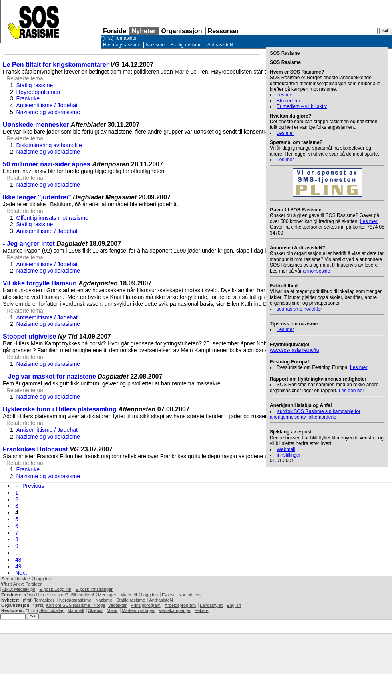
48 (18, 559)
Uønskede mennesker (36, 124)
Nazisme (155, 45)
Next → (24, 573)
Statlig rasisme (186, 45)
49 (18, 566)
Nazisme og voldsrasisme (48, 112)
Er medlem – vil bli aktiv (302, 106)
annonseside (316, 271)
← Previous (29, 486)
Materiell (128, 594)
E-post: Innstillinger (94, 589)
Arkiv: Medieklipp (18, 589)
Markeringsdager (138, 610)
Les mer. (369, 221)
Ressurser (223, 31)
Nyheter (144, 31)
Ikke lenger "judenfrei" (37, 197)
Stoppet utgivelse (29, 336)
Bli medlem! (82, 594)
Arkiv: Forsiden (27, 584)
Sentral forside (16, 578)
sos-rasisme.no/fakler (299, 309)
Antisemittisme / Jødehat (47, 105)
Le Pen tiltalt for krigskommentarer (56, 64)
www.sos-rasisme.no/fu (294, 350)
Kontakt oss (190, 594)
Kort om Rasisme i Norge (75, 605)
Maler (112, 610)
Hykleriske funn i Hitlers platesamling (60, 409)
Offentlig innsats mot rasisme (52, 218)
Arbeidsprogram (180, 605)
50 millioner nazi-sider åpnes (46, 164)
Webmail (286, 449)
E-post (168, 594)
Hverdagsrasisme (121, 45)
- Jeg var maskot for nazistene (49, 376)
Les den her (351, 390)
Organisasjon (181, 31)
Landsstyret (211, 605)
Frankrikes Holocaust (35, 449)
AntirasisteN (220, 45)
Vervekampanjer (175, 610)
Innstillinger (289, 455)
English (234, 605)
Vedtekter (117, 605)
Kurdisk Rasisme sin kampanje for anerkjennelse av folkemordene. (315, 414)
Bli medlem (288, 101)
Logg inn (42, 578)
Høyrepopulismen (38, 92)
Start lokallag (52, 610)
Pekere (202, 610)
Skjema (95, 610)
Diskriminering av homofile (49, 145)
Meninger (107, 594)
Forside (114, 31)
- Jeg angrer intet (29, 243)
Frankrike (28, 98)
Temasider (126, 38)
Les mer (285, 95)
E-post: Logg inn (55, 589)
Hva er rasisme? (52, 594)
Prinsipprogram (146, 605)
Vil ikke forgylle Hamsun (40, 283)
